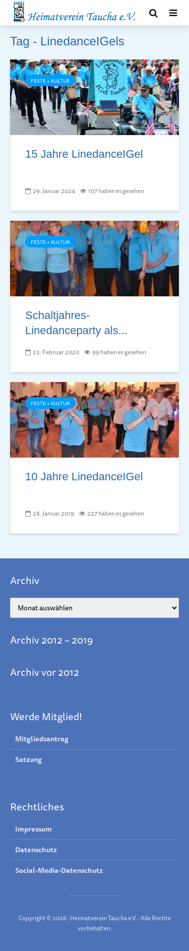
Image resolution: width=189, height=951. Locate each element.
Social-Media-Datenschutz (59, 870)
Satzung (28, 759)
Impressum (33, 829)
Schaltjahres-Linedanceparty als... (76, 323)
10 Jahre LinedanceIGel (84, 476)
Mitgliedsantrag (42, 739)
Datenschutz (36, 849)
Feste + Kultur (50, 81)
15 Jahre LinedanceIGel (84, 154)
